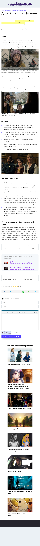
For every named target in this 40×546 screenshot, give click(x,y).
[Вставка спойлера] (35, 312)
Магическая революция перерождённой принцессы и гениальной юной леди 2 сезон (18, 386)
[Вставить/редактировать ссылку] (25, 312)
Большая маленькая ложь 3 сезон (19, 364)
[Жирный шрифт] (3, 312)
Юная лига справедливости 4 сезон (20, 408)
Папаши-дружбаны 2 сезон (17, 429)
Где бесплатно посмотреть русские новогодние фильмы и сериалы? (22, 262)
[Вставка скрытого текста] (37, 312)
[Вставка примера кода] (32, 312)
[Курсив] (5, 312)
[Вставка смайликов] (23, 312)
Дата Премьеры (20, 3)
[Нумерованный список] (20, 312)
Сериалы (12, 10)
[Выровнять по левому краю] (10, 312)
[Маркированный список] (18, 312)
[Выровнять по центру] (12, 312)
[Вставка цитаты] (30, 312)
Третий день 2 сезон (14, 471)
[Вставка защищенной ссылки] (27, 312)
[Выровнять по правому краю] (15, 312)
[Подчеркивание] (7, 312)
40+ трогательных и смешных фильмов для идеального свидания (22, 268)
